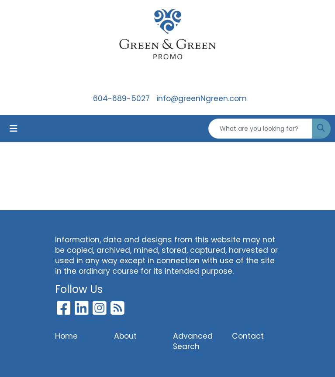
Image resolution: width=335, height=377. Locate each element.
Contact (248, 336)
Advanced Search (193, 341)
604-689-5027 (121, 98)
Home (66, 336)
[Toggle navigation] (13, 128)
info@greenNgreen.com (201, 98)
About (125, 336)
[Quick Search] (260, 129)
